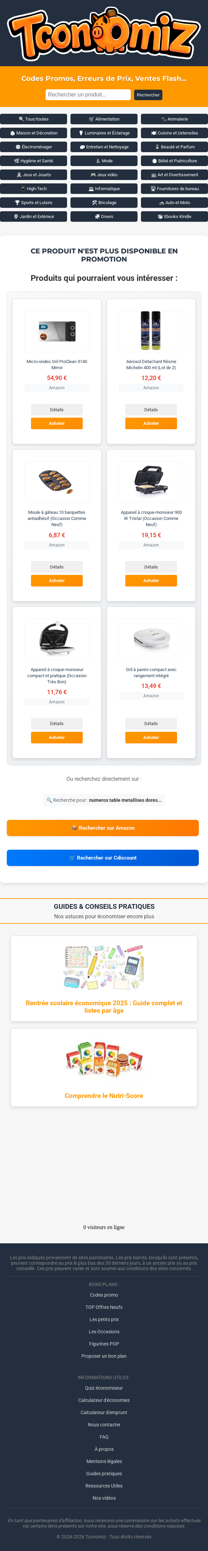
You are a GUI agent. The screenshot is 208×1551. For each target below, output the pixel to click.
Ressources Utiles (104, 1486)
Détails (56, 409)
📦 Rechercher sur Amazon (102, 828)
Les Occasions (104, 1331)
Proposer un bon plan (104, 1356)
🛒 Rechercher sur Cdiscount (103, 858)
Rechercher (148, 94)
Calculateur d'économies (104, 1400)
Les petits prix (104, 1319)
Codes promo (104, 1295)
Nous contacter (104, 1424)
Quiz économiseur (104, 1388)
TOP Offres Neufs (104, 1307)
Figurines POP (104, 1344)
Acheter (57, 423)
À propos (104, 1449)
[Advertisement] (104, 1167)
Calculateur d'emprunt (104, 1412)
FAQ (104, 1437)
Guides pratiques (104, 1473)
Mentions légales (104, 1461)
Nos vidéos (104, 1498)
